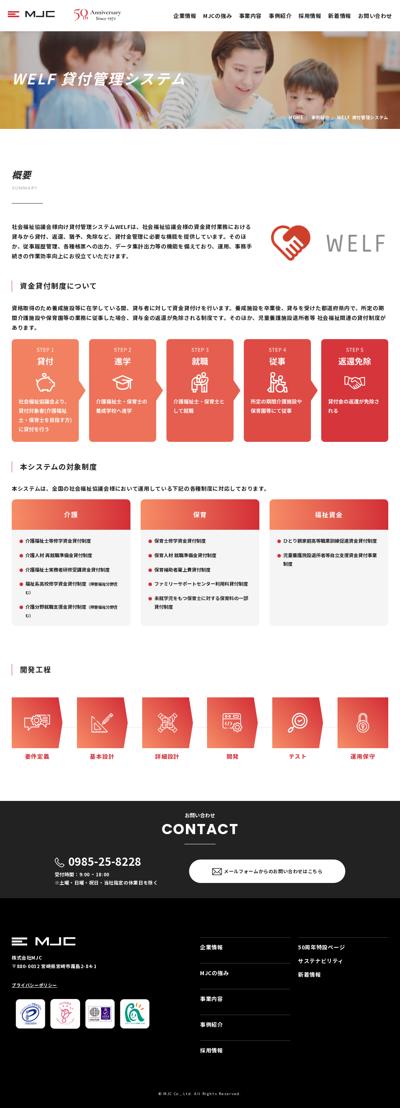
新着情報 (339, 16)
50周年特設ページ (321, 947)
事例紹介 (280, 16)
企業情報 (184, 16)
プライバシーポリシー (34, 985)
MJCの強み (217, 16)
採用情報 (309, 16)
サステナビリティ (321, 961)
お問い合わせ (375, 16)
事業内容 (250, 16)
